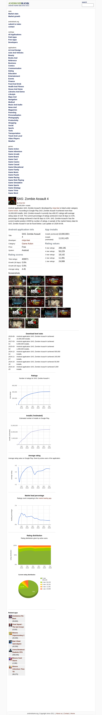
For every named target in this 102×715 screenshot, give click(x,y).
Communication (14, 68)
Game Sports (13, 185)
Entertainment (14, 76)
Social (10, 125)
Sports (11, 128)
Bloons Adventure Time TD (18, 669)
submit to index (14, 24)
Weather (11, 141)
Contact (66, 713)
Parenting (12, 112)
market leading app (44, 498)
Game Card (13, 159)
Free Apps (12, 40)
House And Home (15, 89)
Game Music (13, 172)
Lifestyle (11, 94)
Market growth (14, 16)
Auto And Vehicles (15, 53)
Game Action (13, 211)
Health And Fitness (16, 87)
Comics (11, 66)
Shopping (12, 123)
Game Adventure (15, 151)
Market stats (13, 14)
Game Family (13, 170)
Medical (11, 102)
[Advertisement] (59, 4)
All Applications (14, 35)
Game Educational (15, 167)
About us (59, 713)
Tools (10, 131)
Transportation (14, 133)
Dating (11, 71)
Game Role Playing (16, 180)
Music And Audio (15, 105)
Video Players (14, 138)
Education (12, 74)
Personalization (14, 115)
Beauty (11, 55)
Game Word (13, 193)
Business (12, 63)
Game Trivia (13, 190)
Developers (13, 42)
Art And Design (14, 50)
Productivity (13, 120)
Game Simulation (15, 183)
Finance (11, 81)
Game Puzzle (13, 175)
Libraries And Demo (16, 92)
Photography (13, 118)
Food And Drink (14, 84)
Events (11, 79)
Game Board (13, 157)
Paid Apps (12, 37)
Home (73, 713)
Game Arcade (13, 154)
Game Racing (13, 177)
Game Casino (13, 162)
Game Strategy (14, 188)
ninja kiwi (22, 203)
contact (11, 27)
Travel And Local (15, 136)
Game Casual (13, 164)
